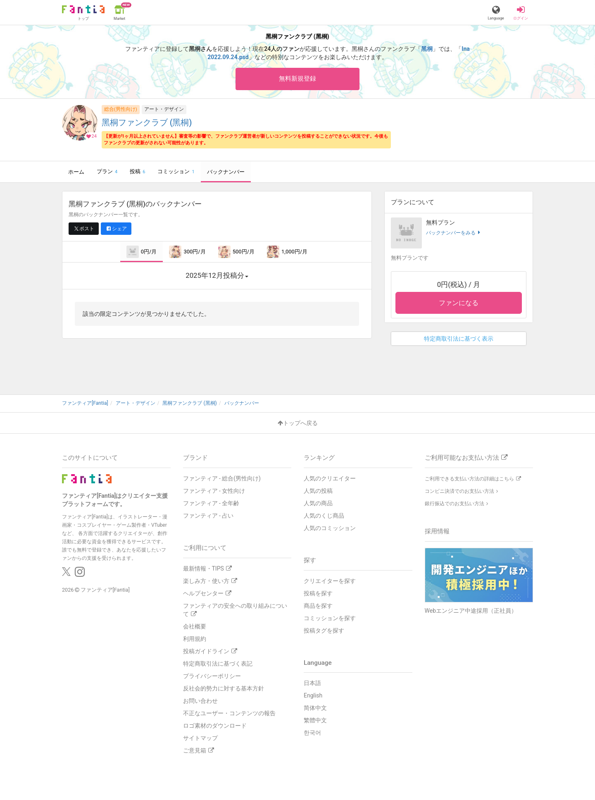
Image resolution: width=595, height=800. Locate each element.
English (313, 696)
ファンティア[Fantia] (105, 590)
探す (310, 560)
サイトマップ (200, 738)
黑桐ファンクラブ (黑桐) (147, 123)
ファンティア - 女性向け (214, 490)
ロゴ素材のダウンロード (215, 725)
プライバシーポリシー (212, 676)
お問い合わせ (200, 700)
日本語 (312, 683)
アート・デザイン (164, 109)
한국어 (312, 733)
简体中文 (315, 708)
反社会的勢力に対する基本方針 (223, 688)
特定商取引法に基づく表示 (458, 339)
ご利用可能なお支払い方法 (466, 457)
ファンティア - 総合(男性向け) (222, 478)
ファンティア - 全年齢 (211, 503)
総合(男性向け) (120, 109)
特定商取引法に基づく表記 (217, 663)
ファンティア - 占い (208, 515)
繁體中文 (315, 720)
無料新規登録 (297, 79)
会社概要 (194, 626)
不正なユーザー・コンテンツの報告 (229, 713)
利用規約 (194, 638)
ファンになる (458, 303)
